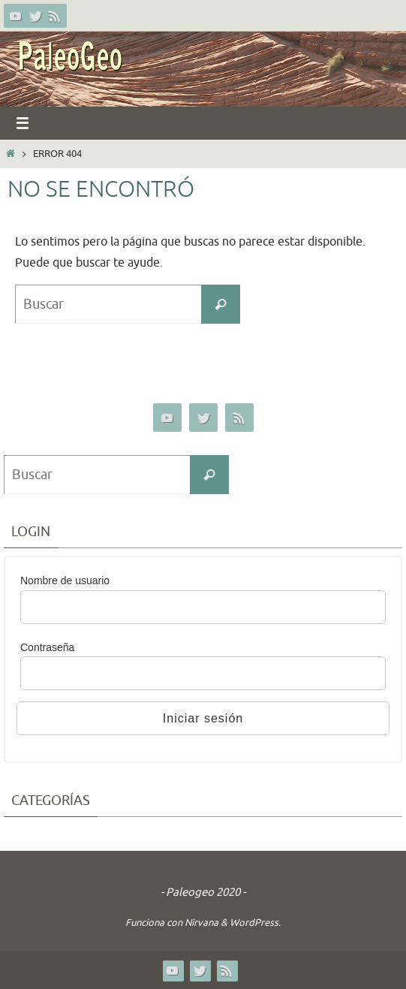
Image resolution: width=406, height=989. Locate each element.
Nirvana (201, 922)
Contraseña (47, 647)
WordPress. (255, 922)
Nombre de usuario (65, 580)
